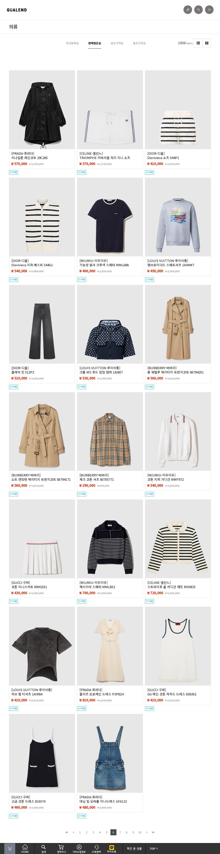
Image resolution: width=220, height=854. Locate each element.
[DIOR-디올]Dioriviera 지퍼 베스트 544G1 (32, 263)
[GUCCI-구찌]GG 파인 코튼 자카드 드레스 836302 (171, 692)
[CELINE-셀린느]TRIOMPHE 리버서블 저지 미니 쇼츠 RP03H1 (104, 157)
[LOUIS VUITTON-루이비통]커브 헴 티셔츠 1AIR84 (31, 692)
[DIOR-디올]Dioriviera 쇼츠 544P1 (163, 155)
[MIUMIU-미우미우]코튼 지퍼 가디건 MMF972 (165, 477)
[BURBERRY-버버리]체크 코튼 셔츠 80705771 (96, 477)
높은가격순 (139, 43)
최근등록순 (72, 43)
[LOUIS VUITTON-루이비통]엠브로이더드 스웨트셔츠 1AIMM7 (170, 263)
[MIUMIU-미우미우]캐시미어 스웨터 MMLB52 (97, 584)
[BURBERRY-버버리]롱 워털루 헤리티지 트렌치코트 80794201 (175, 370)
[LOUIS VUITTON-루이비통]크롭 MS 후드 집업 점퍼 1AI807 (101, 370)
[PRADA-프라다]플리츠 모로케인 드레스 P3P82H (101, 692)
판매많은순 (94, 43)
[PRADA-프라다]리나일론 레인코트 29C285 (29, 155)
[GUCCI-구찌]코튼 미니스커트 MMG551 (29, 584)
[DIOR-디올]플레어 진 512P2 (22, 370)
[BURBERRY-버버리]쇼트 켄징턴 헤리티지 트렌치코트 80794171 (41, 477)
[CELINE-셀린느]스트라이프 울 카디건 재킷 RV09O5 (171, 584)
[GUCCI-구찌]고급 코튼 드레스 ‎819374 (28, 799)
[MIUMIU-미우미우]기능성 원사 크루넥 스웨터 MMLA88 (104, 263)
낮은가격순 (117, 43)
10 (140, 832)
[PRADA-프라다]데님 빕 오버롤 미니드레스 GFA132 (103, 799)
